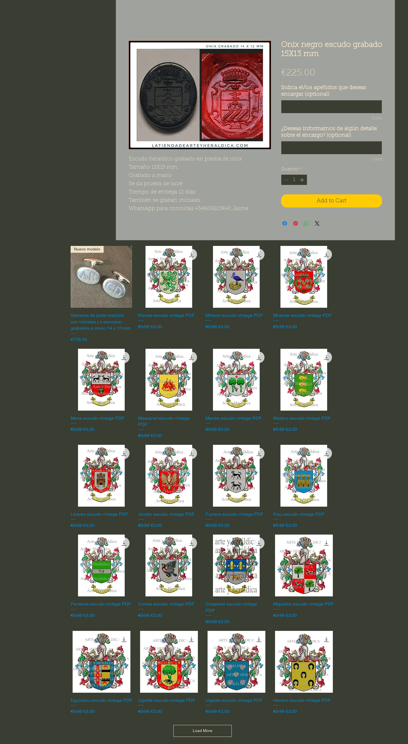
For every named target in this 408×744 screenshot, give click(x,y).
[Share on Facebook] (284, 223)
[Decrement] (286, 180)
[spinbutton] (294, 180)
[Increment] (302, 180)
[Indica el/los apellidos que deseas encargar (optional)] (331, 107)
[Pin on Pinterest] (295, 223)
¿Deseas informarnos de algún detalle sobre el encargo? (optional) (329, 132)
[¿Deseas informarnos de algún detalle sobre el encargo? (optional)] (331, 148)
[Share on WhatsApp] (306, 223)
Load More (202, 730)
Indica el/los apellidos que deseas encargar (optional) (323, 91)
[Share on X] (317, 223)
